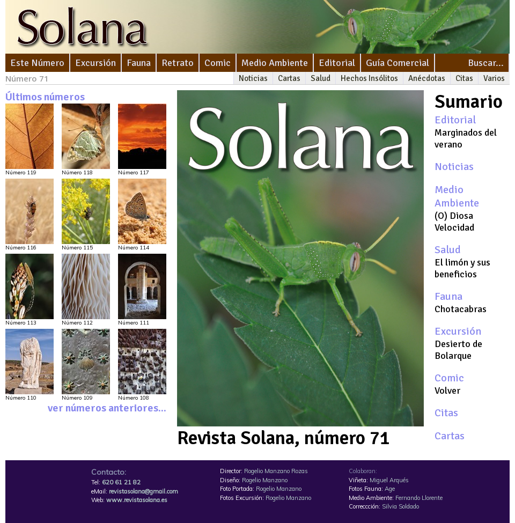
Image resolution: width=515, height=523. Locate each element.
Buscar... (486, 63)
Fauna (139, 63)
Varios (494, 78)
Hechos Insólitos (369, 78)
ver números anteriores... (107, 408)
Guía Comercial (397, 63)
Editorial (337, 63)
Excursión (95, 63)
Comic (217, 63)
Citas (464, 78)
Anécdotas (426, 78)
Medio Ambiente (274, 63)
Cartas (289, 78)
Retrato (177, 63)
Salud (320, 78)
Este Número (37, 63)
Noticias (253, 78)
